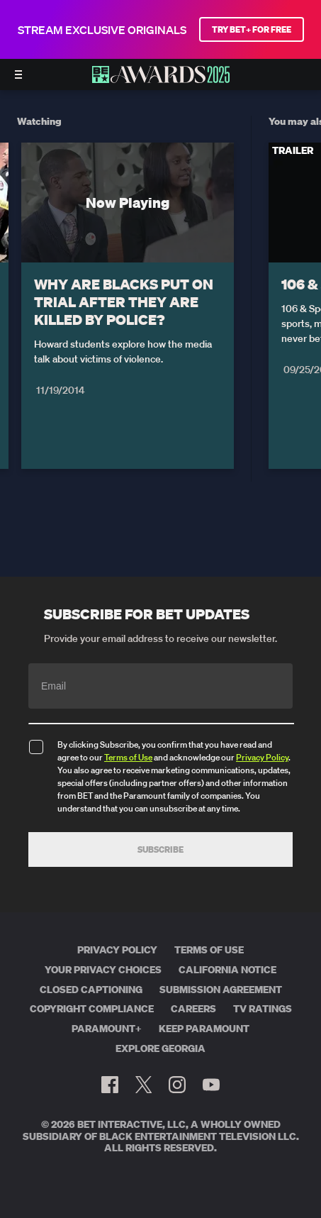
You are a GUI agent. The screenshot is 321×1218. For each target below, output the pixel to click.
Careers (193, 1008)
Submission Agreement (220, 989)
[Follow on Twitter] (143, 1084)
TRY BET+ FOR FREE (251, 29)
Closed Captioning (91, 989)
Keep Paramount (204, 1028)
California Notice (227, 969)
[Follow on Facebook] (109, 1084)
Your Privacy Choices (103, 969)
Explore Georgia (160, 1048)
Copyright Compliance (92, 1008)
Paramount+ (107, 1028)
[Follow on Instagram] (177, 1084)
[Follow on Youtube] (211, 1084)
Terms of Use (128, 757)
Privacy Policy (262, 757)
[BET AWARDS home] (161, 79)
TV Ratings (262, 1008)
